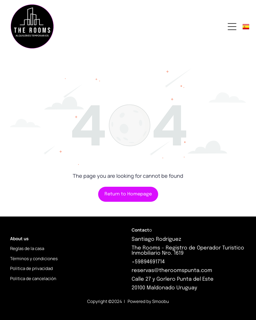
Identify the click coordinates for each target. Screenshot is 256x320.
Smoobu (160, 301)
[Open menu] (232, 26)
